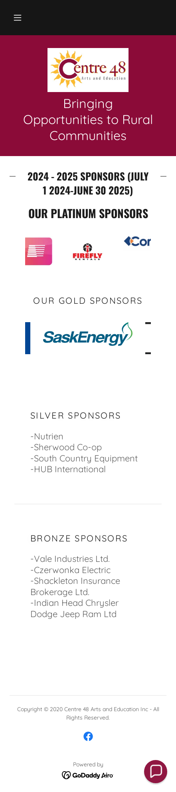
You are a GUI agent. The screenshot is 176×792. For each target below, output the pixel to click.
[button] (18, 18)
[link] (88, 70)
